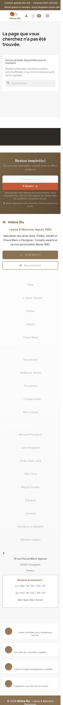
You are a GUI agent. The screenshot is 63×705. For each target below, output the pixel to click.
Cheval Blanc (30, 337)
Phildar (30, 311)
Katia (30, 284)
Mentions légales (31, 539)
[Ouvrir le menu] (47, 15)
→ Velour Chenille (32, 298)
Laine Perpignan (30, 447)
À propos (30, 500)
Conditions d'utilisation (30, 526)
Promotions (30, 386)
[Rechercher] (30, 83)
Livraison (30, 513)
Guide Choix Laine (30, 460)
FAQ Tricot (30, 474)
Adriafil (30, 324)
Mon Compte (30, 412)
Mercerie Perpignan (30, 434)
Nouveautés (30, 359)
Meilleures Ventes (30, 372)
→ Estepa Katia (32, 399)
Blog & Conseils (30, 487)
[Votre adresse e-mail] (30, 179)
